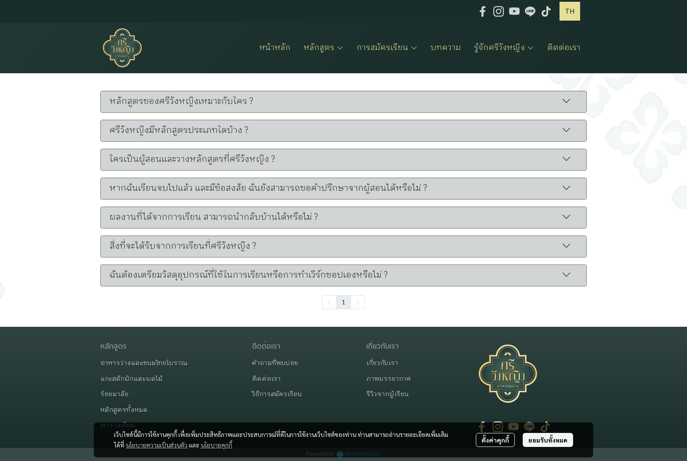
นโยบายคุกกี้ (216, 445)
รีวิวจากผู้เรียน (387, 394)
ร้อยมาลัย (114, 394)
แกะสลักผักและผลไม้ (131, 378)
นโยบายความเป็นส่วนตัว (157, 445)
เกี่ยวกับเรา (382, 362)
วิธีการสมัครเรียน (277, 394)
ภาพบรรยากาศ (388, 378)
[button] (570, 11)
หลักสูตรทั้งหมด (124, 409)
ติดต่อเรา (266, 378)
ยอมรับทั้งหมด (547, 440)
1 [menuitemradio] (343, 302)
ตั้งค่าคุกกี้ (495, 440)
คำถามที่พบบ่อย (275, 362)
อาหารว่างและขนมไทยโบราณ (144, 362)
